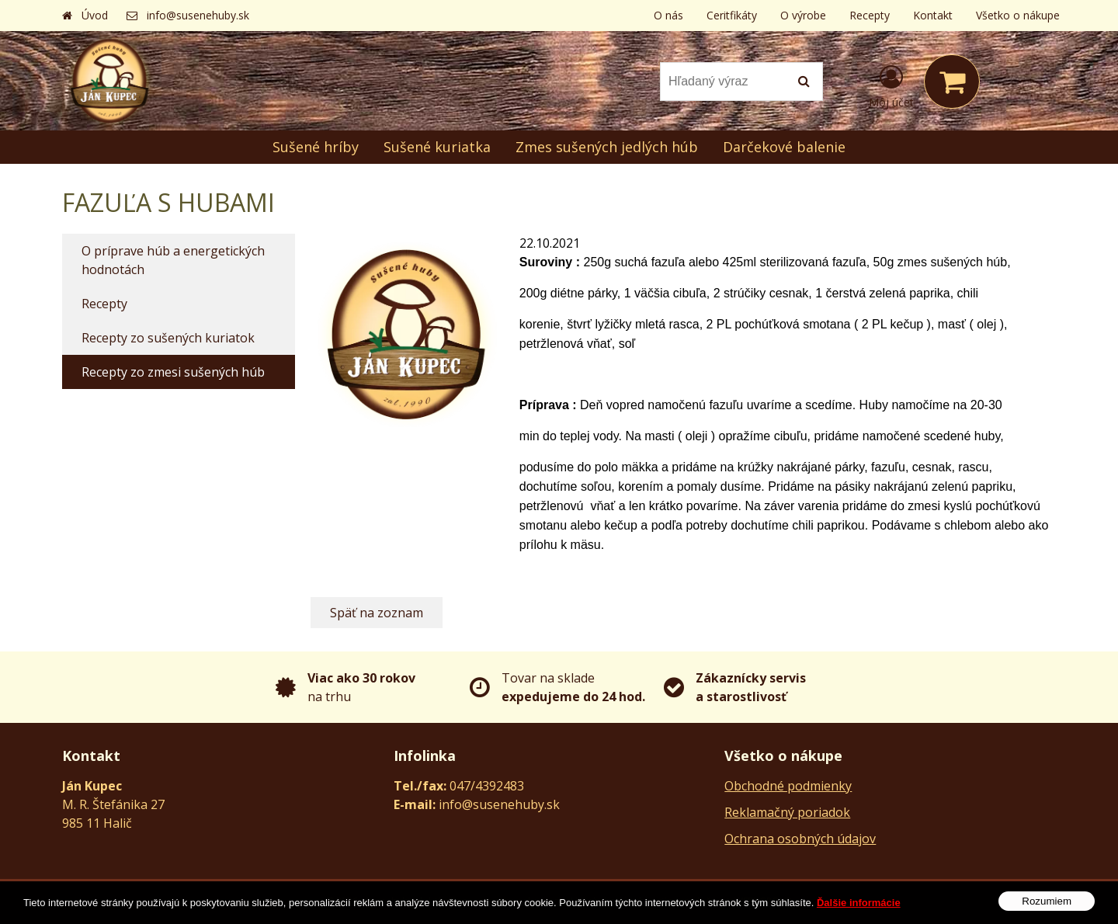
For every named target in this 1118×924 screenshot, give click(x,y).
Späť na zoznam (376, 612)
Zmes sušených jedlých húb (607, 146)
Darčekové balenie (784, 146)
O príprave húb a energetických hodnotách (173, 260)
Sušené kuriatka (437, 146)
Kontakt (933, 15)
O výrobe (803, 15)
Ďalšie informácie (859, 911)
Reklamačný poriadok (787, 812)
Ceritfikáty (732, 15)
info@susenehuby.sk (198, 15)
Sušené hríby (316, 146)
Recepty (869, 15)
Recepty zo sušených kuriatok (168, 337)
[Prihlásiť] (891, 84)
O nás (668, 15)
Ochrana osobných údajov (800, 838)
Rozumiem (1046, 910)
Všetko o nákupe (1018, 15)
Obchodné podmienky (788, 785)
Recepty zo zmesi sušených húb (173, 371)
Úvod (95, 15)
